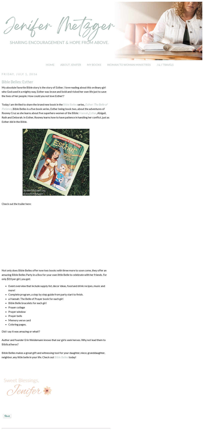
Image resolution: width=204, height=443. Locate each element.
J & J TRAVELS (165, 64)
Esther (92, 113)
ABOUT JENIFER (70, 64)
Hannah (83, 113)
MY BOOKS (94, 64)
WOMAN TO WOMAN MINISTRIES (129, 64)
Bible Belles (70, 104)
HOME (50, 64)
